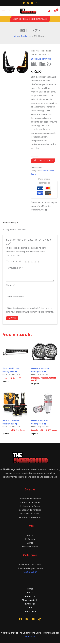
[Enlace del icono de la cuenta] (49, 11)
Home (30, 589)
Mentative (30, 636)
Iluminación (30, 604)
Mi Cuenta (30, 539)
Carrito (30, 543)
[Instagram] (28, 3)
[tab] (30, 223)
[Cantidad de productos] (34, 154)
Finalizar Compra (30, 546)
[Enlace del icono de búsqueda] (10, 11)
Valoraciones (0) (10, 222)
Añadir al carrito (43, 160)
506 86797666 (30, 572)
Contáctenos (30, 611)
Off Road (30, 607)
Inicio (33, 51)
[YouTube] (32, 3)
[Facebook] (24, 3)
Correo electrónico (15, 297)
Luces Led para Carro (41, 59)
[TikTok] (36, 3)
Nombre (10, 285)
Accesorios (30, 596)
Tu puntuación (15, 261)
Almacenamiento (30, 600)
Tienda (30, 535)
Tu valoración (14, 267)
